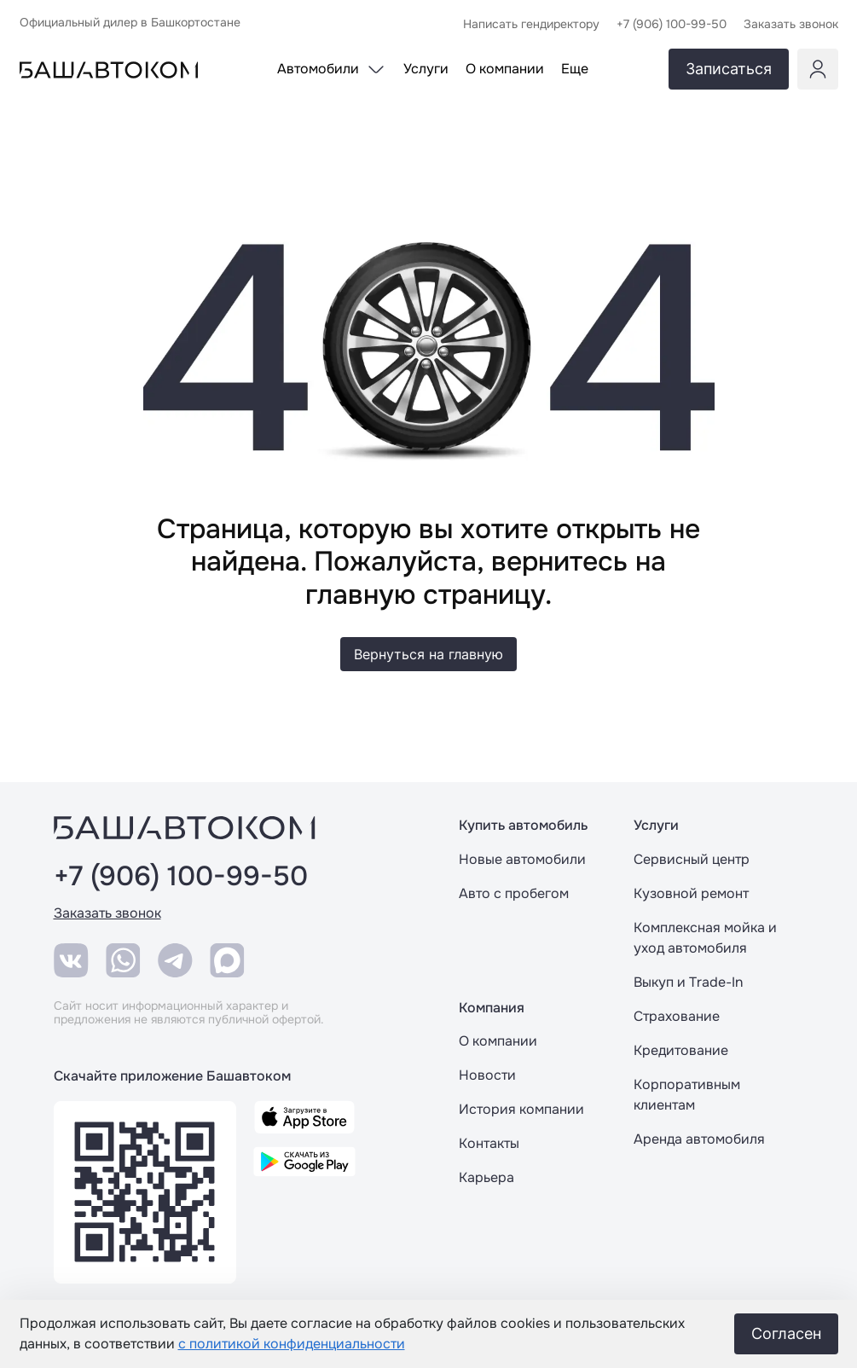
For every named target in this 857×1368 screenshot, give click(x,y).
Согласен (786, 1333)
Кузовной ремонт (691, 893)
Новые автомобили (522, 859)
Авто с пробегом (514, 893)
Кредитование (681, 1050)
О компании (498, 1041)
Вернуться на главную (428, 654)
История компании (521, 1109)
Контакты (489, 1143)
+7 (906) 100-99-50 (181, 877)
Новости (487, 1075)
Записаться (729, 69)
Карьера (486, 1177)
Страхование (677, 1016)
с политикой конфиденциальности (291, 1344)
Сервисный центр (692, 859)
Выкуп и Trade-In (688, 982)
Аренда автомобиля (699, 1139)
